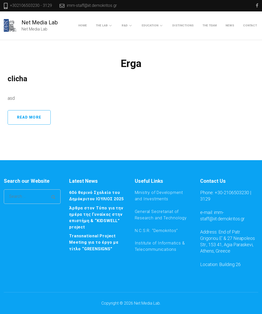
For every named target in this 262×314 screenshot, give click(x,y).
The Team (209, 25)
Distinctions (183, 25)
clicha (17, 78)
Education (150, 25)
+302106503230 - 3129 (31, 5)
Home (82, 25)
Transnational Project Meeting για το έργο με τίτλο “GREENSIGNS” (94, 242)
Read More (29, 117)
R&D (125, 25)
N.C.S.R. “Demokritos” (156, 230)
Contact (250, 25)
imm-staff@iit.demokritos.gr (92, 5)
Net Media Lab (40, 22)
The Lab (102, 25)
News (230, 25)
